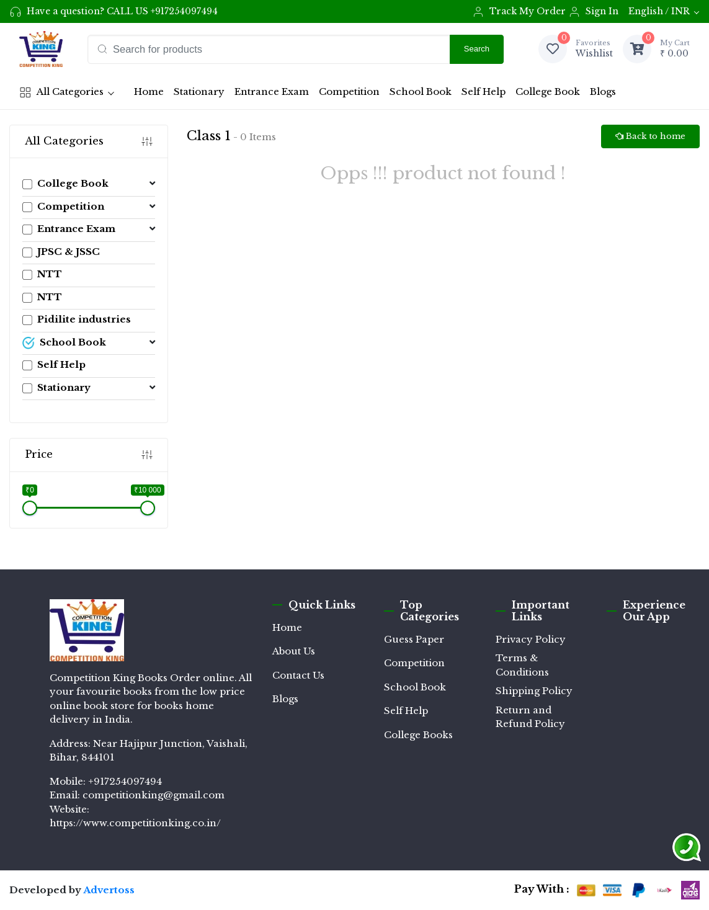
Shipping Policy (534, 691)
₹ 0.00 (675, 48)
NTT (42, 274)
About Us (293, 651)
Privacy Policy (531, 639)
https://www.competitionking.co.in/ (135, 823)
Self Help (484, 91)
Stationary (199, 91)
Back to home (650, 136)
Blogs (603, 91)
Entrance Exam (271, 91)
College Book (547, 91)
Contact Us (298, 675)
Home (151, 95)
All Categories (61, 92)
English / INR (659, 11)
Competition (349, 91)
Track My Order (519, 12)
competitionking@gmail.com (153, 795)
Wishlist (594, 48)
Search (476, 48)
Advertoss (109, 890)
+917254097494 (184, 11)
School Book (421, 91)
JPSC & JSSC (61, 251)
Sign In (593, 12)
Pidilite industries (76, 319)
